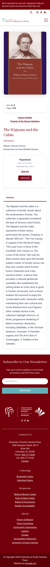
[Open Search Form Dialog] (31, 12)
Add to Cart (25, 178)
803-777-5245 (28, 455)
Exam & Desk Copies (25, 498)
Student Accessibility (25, 506)
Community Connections (25, 527)
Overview (10, 198)
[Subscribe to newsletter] (25, 391)
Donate (25, 535)
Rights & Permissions (25, 502)
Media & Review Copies (25, 494)
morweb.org (30, 563)
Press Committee (25, 523)
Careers (25, 531)
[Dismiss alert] (47, 2)
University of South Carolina (25, 542)
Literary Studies (25, 117)
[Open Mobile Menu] (46, 20)
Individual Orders (25, 480)
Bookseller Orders (25, 476)
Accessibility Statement (25, 539)
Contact (25, 461)
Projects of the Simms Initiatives (25, 121)
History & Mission (25, 519)
